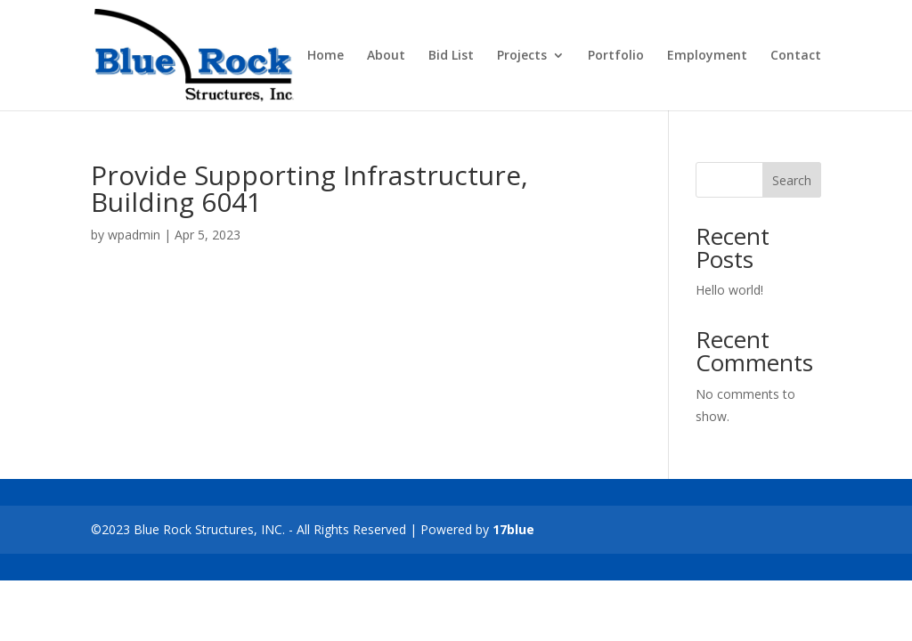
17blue (513, 529)
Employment (707, 56)
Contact (795, 56)
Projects (522, 56)
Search (791, 180)
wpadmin (134, 234)
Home (325, 56)
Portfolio (616, 56)
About (386, 56)
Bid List (451, 56)
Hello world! (729, 289)
